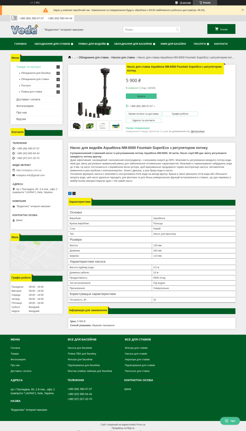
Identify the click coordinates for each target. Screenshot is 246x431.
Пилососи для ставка (137, 366)
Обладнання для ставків (52, 43)
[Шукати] (177, 29)
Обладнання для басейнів (133, 43)
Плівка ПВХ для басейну (82, 349)
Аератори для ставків (137, 355)
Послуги (200, 43)
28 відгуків (185, 2)
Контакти (221, 43)
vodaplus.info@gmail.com (30, 175)
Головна (20, 43)
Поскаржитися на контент (124, 427)
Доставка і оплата (28, 99)
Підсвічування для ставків (140, 361)
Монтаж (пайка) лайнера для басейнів (90, 366)
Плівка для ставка (31, 91)
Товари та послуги (28, 66)
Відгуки (21, 119)
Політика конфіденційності (154, 427)
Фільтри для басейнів (80, 355)
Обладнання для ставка (94, 57)
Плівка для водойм (92, 43)
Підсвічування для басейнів (84, 361)
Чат (230, 421)
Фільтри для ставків (136, 343)
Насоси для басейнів (80, 343)
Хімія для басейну (173, 43)
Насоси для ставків (136, 349)
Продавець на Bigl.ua (123, 424)
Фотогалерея (25, 106)
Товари (15, 349)
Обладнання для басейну (36, 72)
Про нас (21, 112)
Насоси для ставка (123, 57)
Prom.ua (141, 420)
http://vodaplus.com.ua (29, 170)
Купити (141, 96)
